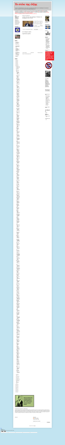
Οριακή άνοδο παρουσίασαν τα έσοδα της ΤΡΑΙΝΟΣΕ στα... (18, 139)
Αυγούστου (17, 374)
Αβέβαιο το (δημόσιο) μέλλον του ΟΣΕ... (17, 129)
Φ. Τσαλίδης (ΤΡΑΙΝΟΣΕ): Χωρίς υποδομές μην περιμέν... (18, 90)
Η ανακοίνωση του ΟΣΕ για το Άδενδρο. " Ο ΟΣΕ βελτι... (18, 307)
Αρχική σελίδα (32, 52)
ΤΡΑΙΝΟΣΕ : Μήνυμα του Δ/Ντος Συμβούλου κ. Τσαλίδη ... (18, 356)
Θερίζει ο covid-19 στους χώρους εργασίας (18, 275)
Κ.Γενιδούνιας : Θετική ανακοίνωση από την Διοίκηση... (17, 353)
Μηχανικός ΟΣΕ (47, 99)
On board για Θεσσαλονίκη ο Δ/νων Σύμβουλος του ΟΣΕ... (18, 288)
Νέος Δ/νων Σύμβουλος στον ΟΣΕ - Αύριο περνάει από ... (18, 73)
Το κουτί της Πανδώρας (47, 103)
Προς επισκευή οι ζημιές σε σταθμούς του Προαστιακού (18, 298)
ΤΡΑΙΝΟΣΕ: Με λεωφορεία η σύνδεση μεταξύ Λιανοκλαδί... (18, 198)
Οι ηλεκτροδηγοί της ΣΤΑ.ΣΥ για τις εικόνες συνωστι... (18, 153)
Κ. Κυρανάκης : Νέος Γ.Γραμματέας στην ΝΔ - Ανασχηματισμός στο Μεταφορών (18, 53)
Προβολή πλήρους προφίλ (36, 419)
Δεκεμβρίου (17, 66)
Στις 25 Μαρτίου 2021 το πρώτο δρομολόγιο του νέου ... (18, 181)
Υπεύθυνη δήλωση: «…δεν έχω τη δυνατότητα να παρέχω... (18, 218)
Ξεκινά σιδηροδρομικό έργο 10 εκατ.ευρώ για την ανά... (18, 265)
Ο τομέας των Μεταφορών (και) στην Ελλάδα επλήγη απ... (18, 119)
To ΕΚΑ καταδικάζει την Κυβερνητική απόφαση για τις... (18, 327)
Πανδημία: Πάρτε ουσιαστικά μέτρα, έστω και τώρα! (17, 174)
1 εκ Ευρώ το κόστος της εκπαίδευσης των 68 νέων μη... (18, 135)
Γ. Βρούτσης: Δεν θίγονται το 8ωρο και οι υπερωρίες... (18, 304)
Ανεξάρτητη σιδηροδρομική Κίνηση (47, 98)
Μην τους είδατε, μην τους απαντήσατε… (18, 106)
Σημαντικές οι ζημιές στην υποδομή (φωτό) (17, 208)
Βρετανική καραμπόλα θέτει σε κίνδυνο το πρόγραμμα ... (17, 237)
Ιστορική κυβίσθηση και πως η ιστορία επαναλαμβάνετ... (18, 87)
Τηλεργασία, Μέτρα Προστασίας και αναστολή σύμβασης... (18, 169)
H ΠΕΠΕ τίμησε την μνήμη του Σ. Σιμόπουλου (18, 97)
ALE (46, 119)
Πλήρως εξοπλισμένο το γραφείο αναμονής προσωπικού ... (18, 229)
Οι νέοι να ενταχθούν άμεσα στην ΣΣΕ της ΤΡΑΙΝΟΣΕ (17, 94)
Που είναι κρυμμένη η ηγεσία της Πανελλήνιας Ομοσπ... (18, 202)
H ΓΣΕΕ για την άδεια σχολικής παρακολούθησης (18, 277)
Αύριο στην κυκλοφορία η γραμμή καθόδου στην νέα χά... (18, 156)
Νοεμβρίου (17, 67)
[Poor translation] (4, 431)
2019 (16, 384)
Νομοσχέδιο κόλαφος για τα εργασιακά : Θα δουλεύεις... (18, 323)
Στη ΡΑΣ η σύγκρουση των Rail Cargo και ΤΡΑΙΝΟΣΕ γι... (17, 178)
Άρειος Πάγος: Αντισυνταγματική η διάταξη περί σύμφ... (18, 320)
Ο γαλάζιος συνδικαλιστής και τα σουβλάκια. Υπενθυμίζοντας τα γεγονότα (18, 49)
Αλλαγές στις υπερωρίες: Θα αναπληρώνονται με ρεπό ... (18, 372)
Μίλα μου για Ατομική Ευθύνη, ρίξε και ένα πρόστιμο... (18, 165)
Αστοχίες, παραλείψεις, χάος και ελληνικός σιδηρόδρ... (18, 115)
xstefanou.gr (47, 104)
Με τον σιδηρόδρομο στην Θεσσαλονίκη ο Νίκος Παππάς (18, 225)
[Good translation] (2, 431)
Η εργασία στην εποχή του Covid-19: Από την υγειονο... (18, 233)
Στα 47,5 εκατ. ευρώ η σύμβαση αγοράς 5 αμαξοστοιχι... (18, 103)
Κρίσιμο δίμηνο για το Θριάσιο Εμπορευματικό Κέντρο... (18, 295)
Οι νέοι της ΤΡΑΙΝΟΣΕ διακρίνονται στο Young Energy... (17, 100)
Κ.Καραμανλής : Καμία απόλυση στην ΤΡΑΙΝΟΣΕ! (18, 271)
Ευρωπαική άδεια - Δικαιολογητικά (48, 38)
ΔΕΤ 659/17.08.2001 (47, 44)
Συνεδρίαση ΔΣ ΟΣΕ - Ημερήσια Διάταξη (17, 76)
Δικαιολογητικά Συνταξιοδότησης (48, 43)
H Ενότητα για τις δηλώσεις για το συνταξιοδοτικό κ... (18, 364)
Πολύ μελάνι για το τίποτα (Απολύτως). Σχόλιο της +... (18, 337)
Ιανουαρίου (17, 382)
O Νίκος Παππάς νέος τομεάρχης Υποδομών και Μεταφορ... (18, 281)
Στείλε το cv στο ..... (18, 44)
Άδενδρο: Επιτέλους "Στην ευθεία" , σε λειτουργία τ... (18, 310)
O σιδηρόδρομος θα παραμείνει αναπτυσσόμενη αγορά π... (18, 255)
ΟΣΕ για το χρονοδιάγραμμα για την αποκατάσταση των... (18, 79)
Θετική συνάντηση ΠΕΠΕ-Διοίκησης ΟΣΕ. (17, 344)
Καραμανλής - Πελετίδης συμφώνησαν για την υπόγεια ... (18, 301)
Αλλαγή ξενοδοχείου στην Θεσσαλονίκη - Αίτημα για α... (18, 247)
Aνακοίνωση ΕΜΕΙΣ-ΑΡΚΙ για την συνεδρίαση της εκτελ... (18, 340)
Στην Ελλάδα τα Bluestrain (17, 56)
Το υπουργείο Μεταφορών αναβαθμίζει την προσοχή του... (18, 240)
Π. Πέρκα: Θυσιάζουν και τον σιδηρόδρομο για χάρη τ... (18, 347)
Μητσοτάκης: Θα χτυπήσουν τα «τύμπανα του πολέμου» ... (18, 269)
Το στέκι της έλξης (26, 4)
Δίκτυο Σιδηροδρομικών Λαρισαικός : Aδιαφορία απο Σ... (18, 368)
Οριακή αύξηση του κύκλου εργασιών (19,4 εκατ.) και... (17, 314)
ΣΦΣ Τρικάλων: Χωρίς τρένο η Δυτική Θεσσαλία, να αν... (18, 109)
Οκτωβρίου (17, 68)
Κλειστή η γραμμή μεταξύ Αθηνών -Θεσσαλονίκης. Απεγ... (18, 212)
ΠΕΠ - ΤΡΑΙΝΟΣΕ (48, 96)
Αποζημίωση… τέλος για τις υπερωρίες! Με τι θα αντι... (17, 222)
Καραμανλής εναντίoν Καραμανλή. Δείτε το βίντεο (17, 205)
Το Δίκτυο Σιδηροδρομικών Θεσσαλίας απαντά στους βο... (18, 334)
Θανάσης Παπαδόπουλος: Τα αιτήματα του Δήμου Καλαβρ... (18, 125)
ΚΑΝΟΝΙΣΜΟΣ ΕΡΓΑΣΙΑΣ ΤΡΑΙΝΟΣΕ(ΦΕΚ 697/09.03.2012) (47, 41)
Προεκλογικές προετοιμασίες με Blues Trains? (17, 43)
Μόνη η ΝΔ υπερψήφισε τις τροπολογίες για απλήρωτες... (18, 251)
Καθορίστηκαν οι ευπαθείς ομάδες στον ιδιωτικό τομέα (18, 195)
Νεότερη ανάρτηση (25, 52)
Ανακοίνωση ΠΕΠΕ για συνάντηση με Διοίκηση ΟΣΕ (18, 330)
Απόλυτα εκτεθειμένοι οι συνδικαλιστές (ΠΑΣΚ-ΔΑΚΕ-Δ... (18, 258)
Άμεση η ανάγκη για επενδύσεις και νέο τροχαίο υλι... (18, 285)
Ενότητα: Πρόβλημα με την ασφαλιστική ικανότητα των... (18, 132)
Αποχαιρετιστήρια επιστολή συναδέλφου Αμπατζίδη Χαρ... (18, 215)
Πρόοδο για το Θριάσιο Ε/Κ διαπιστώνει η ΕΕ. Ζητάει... (18, 122)
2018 (16, 385)
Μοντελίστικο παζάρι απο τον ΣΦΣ (17, 172)
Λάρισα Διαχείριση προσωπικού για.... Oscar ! (18, 46)
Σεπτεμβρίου (17, 70)
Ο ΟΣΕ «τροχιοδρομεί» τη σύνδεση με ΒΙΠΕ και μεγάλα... (18, 317)
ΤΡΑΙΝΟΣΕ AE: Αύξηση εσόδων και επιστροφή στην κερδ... (18, 150)
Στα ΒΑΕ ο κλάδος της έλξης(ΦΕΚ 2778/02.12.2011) (48, 46)
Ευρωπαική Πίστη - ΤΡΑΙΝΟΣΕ (48, 47)
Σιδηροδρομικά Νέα (48, 100)
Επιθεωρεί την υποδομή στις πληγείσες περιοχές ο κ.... (18, 162)
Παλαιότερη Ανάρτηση (40, 52)
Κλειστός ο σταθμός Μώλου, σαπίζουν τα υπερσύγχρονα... (18, 189)
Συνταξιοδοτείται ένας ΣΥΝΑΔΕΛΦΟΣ (18, 113)
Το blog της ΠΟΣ (47, 95)
